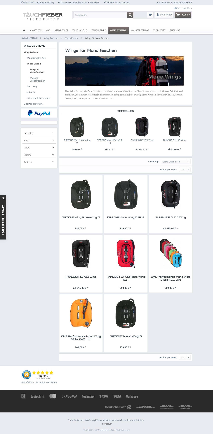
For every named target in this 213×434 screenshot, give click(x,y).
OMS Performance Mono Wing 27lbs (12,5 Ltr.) (171, 278)
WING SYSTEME (34, 45)
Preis (26, 140)
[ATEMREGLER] (61, 30)
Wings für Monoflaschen (37, 71)
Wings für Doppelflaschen (37, 79)
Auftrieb (28, 162)
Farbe (26, 147)
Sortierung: (153, 161)
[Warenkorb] (183, 15)
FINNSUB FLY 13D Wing (174, 140)
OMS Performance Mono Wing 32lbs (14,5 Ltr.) (81, 338)
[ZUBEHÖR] (175, 30)
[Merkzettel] (150, 15)
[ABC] (48, 30)
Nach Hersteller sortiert (38, 98)
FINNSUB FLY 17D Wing (142, 140)
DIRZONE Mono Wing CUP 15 (109, 141)
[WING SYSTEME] (118, 30)
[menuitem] (103, 16)
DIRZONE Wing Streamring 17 (77, 141)
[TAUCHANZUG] (79, 30)
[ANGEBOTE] (36, 30)
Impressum (106, 423)
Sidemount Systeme (33, 103)
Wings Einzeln (34, 63)
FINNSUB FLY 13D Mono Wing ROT (126, 278)
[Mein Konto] (164, 15)
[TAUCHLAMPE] (98, 30)
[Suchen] (130, 15)
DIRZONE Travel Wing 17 (126, 336)
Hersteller (29, 133)
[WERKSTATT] (159, 30)
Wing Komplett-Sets (36, 58)
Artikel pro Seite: (168, 169)
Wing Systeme (31, 52)
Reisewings (32, 86)
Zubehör (31, 92)
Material (28, 154)
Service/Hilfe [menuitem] (182, 8)
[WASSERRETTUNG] (140, 30)
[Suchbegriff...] (103, 15)
